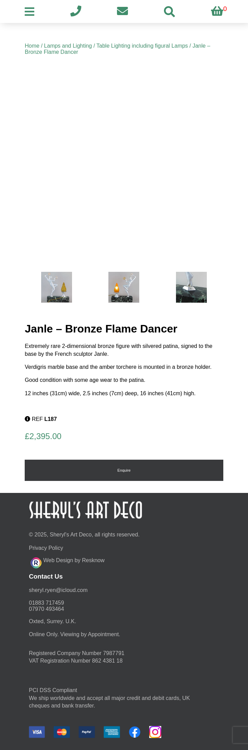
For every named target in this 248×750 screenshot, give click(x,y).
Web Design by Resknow (67, 561)
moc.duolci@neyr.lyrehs (58, 590)
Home (32, 46)
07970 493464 (46, 609)
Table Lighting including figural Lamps (142, 46)
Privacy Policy (46, 548)
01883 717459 (46, 603)
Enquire (124, 470)
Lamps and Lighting (68, 46)
